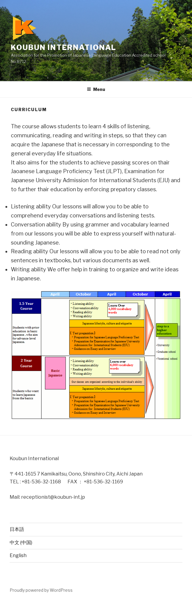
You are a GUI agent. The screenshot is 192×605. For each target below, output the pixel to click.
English (18, 555)
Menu (96, 89)
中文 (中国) (21, 542)
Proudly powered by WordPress (41, 590)
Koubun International (67, 47)
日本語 (17, 529)
